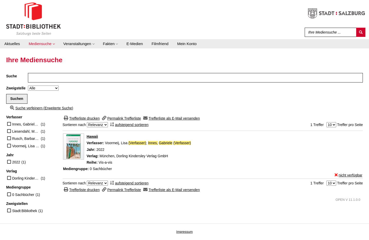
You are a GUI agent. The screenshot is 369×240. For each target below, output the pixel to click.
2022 (16, 162)
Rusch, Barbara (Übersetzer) (25, 139)
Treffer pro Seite (350, 125)
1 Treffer (317, 125)
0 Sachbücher (23, 195)
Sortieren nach (74, 125)
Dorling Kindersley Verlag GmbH (25, 178)
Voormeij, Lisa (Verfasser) (25, 146)
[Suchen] (360, 32)
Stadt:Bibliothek (24, 211)
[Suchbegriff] (329, 32)
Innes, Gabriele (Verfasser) (25, 124)
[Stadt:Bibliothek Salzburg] (33, 19)
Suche (11, 76)
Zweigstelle (15, 88)
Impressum (184, 232)
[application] (42, 43)
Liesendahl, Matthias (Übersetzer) (25, 131)
